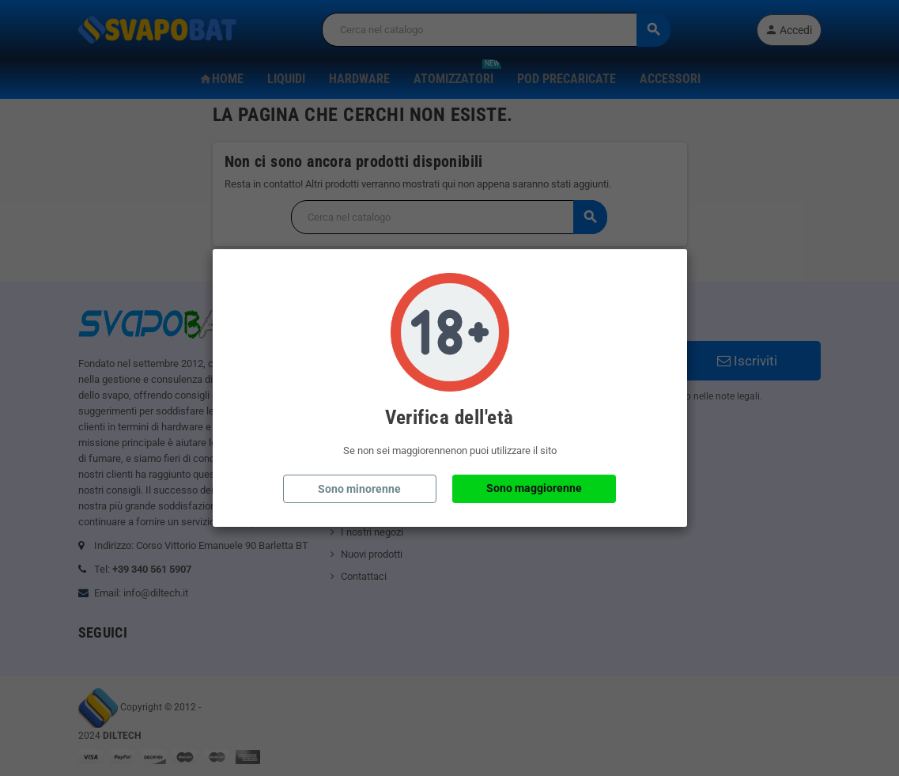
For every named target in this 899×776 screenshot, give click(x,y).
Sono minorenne (359, 489)
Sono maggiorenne (534, 488)
